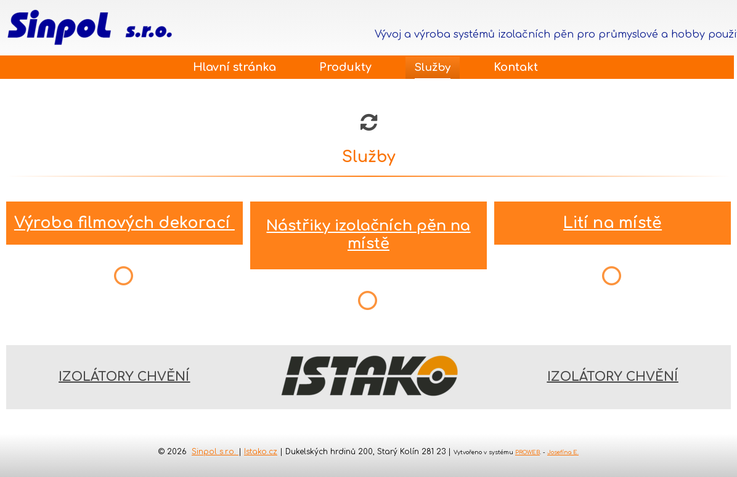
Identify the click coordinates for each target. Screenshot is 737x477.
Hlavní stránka (234, 67)
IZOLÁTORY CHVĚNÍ (124, 377)
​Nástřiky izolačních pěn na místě (368, 235)
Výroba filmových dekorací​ (124, 223)
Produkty (345, 67)
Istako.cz (260, 451)
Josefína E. (563, 452)
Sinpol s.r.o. (215, 451)
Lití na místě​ (612, 223)
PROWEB (527, 452)
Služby (432, 67)
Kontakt (516, 67)
